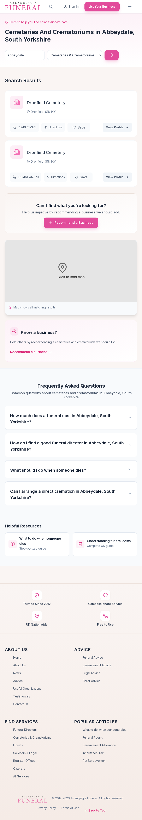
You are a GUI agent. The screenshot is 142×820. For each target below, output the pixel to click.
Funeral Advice (93, 657)
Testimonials (21, 696)
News (17, 673)
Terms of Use (70, 808)
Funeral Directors (25, 729)
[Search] (51, 6)
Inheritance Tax (93, 753)
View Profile (117, 127)
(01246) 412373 (26, 177)
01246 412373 (24, 127)
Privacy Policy (46, 808)
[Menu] (129, 7)
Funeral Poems (93, 737)
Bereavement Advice (97, 665)
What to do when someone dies (104, 729)
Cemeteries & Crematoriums (32, 737)
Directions (53, 127)
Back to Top (95, 810)
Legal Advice (91, 673)
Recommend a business (31, 352)
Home (17, 657)
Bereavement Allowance (99, 745)
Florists (18, 745)
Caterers (19, 768)
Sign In (71, 6)
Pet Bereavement (94, 760)
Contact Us (20, 704)
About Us (19, 665)
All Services (21, 776)
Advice (18, 681)
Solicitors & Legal (25, 753)
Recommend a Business (71, 222)
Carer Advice (92, 681)
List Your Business (102, 6)
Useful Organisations (27, 688)
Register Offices (24, 760)
